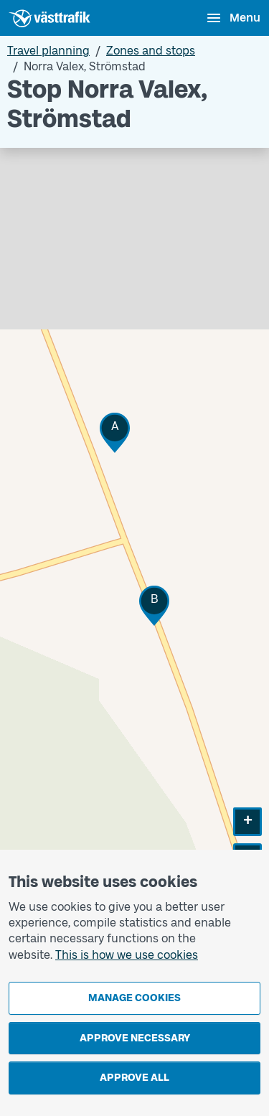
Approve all (134, 1078)
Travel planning (48, 50)
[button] (115, 432)
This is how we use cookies (126, 955)
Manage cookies (134, 998)
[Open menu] (232, 18)
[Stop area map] (134, 538)
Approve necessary (135, 1038)
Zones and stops (150, 50)
